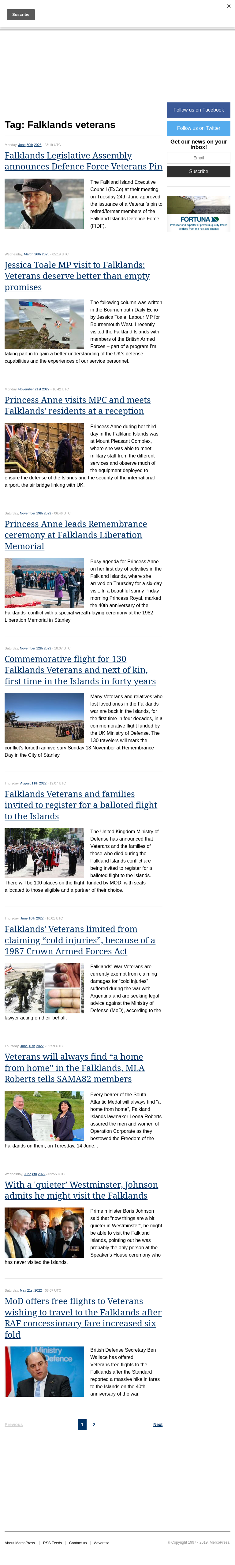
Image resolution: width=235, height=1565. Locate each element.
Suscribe (198, 171)
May (23, 1290)
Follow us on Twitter (198, 128)
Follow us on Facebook (198, 109)
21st (38, 389)
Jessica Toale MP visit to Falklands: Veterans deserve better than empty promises (77, 276)
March (29, 254)
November (26, 389)
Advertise (101, 1543)
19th (39, 513)
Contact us (78, 1543)
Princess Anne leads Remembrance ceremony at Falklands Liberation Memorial (76, 535)
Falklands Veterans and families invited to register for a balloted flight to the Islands (81, 805)
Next (157, 1424)
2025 (37, 145)
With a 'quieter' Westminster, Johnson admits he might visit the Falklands (81, 1190)
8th (34, 1174)
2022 (45, 389)
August (25, 783)
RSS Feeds (52, 1543)
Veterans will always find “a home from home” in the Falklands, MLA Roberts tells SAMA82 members (75, 1067)
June (22, 145)
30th (30, 145)
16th (31, 918)
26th (37, 254)
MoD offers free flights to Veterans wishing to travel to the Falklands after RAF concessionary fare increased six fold (83, 1318)
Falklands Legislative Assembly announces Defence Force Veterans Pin (83, 161)
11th (35, 783)
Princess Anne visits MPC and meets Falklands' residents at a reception (78, 405)
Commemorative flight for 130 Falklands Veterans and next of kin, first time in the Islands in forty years (80, 670)
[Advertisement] (83, 78)
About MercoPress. (20, 1543)
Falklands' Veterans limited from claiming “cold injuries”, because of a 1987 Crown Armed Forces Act (80, 940)
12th (39, 648)
